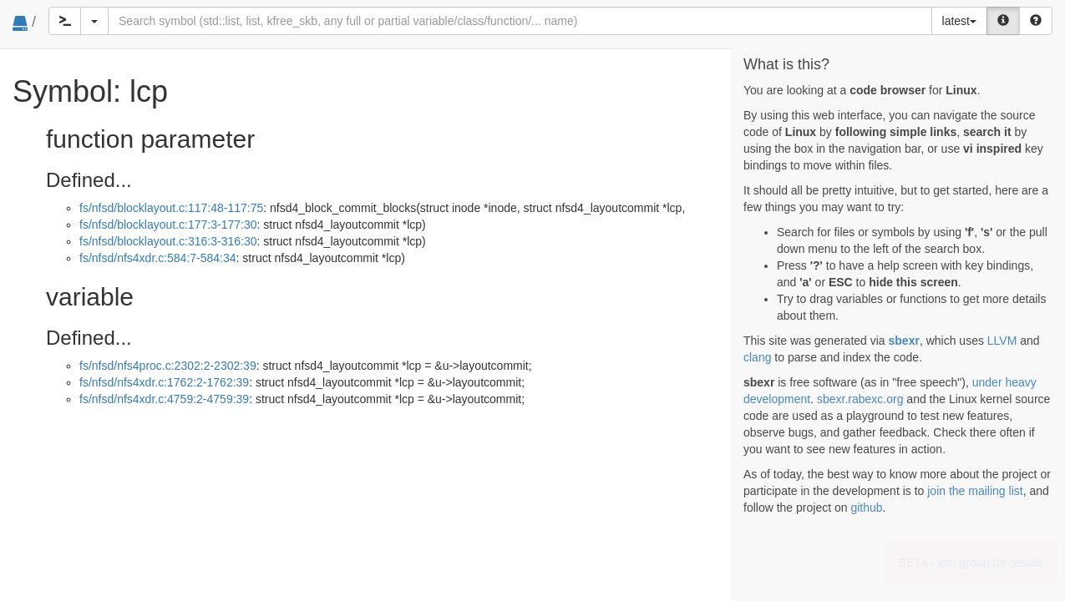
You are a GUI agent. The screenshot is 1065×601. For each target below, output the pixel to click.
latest (959, 21)
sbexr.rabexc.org (860, 399)
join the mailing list (974, 490)
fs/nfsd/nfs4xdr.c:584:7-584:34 (157, 258)
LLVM (1002, 340)
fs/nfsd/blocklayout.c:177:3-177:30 (167, 224)
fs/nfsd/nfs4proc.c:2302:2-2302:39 (167, 365)
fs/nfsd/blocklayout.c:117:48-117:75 (171, 208)
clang (757, 357)
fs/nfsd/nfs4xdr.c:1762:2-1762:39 (164, 382)
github (866, 507)
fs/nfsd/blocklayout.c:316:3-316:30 (167, 241)
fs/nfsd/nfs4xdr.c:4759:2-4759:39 (164, 399)
